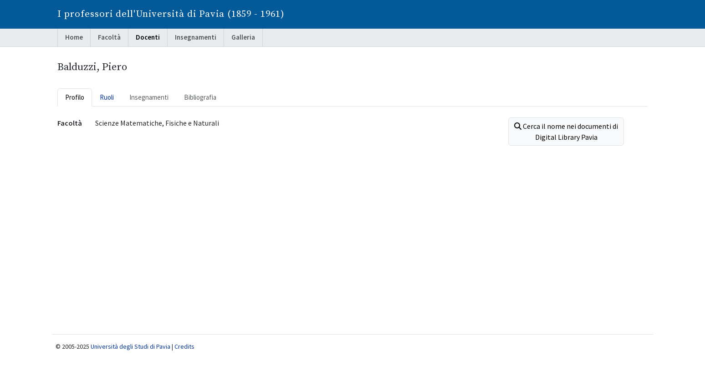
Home (74, 37)
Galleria (243, 37)
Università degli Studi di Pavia (130, 346)
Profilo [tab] (74, 97)
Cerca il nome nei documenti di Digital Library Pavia (566, 132)
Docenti (148, 37)
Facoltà (109, 37)
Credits (184, 346)
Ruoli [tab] (107, 97)
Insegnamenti (195, 37)
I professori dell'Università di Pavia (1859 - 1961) (171, 14)
